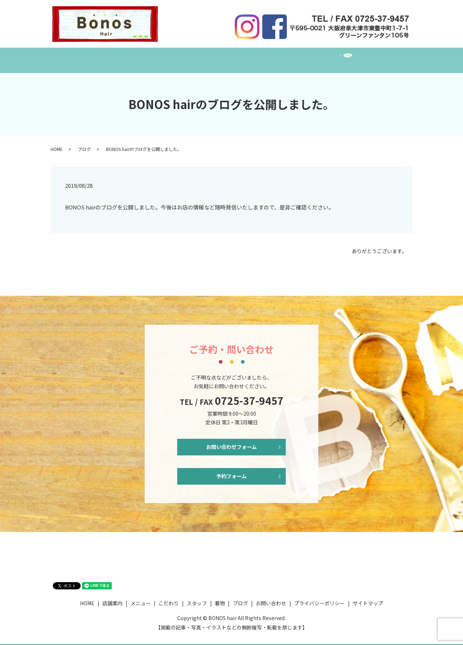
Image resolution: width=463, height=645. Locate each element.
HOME (102, 56)
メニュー (170, 56)
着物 (272, 56)
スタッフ (241, 56)
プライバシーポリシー (319, 600)
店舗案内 (135, 56)
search (371, 56)
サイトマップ (368, 600)
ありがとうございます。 (379, 244)
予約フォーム (231, 472)
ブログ (299, 56)
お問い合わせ (337, 56)
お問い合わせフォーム (231, 441)
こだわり (206, 56)
